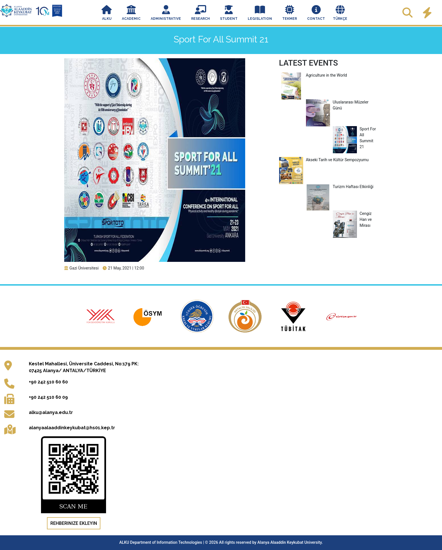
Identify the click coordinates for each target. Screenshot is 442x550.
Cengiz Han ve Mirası (352, 219)
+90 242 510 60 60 (48, 382)
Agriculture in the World (313, 75)
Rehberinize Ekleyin (73, 523)
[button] (106, 13)
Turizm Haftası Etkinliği (340, 187)
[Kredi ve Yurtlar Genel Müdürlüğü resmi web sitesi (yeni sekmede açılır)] (197, 316)
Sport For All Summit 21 (354, 138)
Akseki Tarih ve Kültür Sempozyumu (324, 160)
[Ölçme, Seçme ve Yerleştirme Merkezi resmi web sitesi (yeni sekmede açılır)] (149, 316)
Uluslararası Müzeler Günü (337, 105)
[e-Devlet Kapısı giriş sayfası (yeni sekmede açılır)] (341, 316)
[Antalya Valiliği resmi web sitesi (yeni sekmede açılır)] (245, 316)
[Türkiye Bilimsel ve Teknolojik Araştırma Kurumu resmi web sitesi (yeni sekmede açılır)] (294, 316)
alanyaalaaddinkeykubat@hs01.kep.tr (72, 427)
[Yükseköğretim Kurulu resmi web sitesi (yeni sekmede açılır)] (101, 316)
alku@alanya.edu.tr (51, 412)
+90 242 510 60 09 (48, 397)
